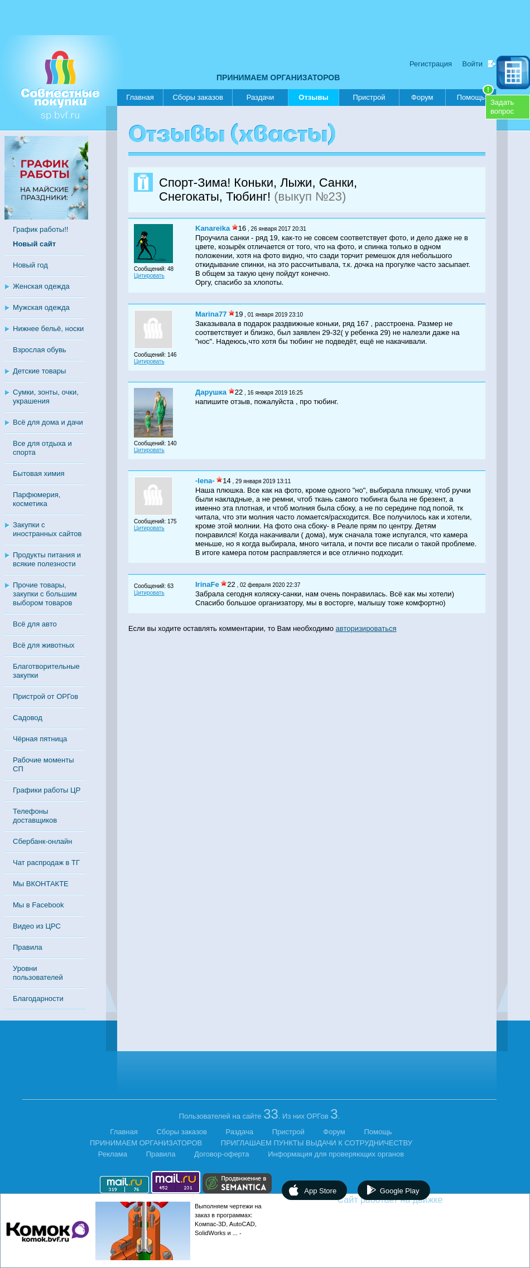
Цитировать (149, 276)
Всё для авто (35, 624)
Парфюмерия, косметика (36, 499)
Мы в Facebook (38, 905)
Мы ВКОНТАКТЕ (41, 884)
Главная (139, 97)
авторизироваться (366, 628)
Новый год (30, 265)
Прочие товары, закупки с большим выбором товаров (45, 594)
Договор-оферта (221, 1154)
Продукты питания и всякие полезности (47, 559)
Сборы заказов (197, 97)
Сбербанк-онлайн (42, 841)
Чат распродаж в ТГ (46, 862)
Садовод (27, 717)
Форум (422, 97)
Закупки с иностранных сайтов (47, 529)
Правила (27, 947)
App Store (320, 1191)
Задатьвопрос (502, 106)
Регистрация (430, 64)
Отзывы (313, 99)
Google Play (400, 1191)
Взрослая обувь (39, 350)
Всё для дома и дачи (48, 422)
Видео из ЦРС (37, 926)
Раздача (240, 1132)
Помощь (475, 95)
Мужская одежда (41, 307)
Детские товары (39, 371)
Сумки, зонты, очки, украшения (46, 396)
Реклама (112, 1154)
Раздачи (260, 97)
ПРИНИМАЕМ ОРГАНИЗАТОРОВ (278, 77)
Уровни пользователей (38, 973)
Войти (472, 64)
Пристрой (369, 97)
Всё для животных (43, 645)
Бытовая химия (39, 473)
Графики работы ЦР (46, 790)
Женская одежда (41, 286)
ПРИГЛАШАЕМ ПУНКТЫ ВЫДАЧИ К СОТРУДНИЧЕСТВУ (316, 1143)
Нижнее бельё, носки (48, 328)
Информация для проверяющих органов (336, 1154)
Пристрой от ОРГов (45, 696)
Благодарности (38, 998)
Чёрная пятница (40, 739)
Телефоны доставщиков (35, 815)
